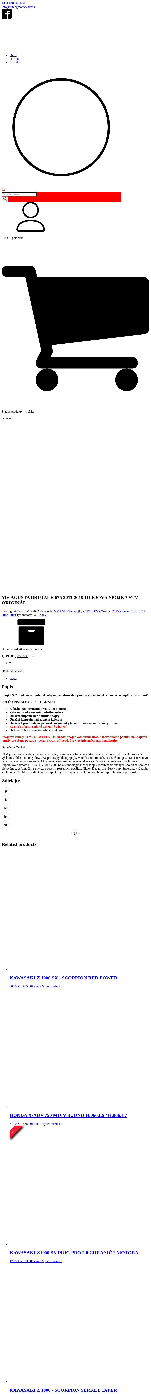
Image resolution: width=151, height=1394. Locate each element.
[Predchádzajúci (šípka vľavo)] (3, 1391)
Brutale (42, 451)
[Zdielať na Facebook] (6, 628)
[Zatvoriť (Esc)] (15, 1388)
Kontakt (15, 62)
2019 (13, 451)
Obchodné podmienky (16, 1337)
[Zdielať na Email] (6, 645)
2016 (134, 448)
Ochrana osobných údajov (46, 1337)
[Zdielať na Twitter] (6, 662)
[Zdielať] (11, 1388)
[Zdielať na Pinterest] (6, 636)
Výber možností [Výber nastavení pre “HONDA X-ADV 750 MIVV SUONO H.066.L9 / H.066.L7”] (52, 960)
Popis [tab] (13, 515)
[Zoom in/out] (3, 1388)
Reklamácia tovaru (104, 1337)
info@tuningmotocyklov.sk (19, 7)
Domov (6, 1321)
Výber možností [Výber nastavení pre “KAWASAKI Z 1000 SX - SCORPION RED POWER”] (52, 823)
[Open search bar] (3, 190)
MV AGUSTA (63, 448)
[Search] (5, 199)
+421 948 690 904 (13, 3)
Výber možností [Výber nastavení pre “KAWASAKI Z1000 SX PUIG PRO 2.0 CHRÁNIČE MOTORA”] (52, 1097)
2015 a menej (120, 448)
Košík (25, 1321)
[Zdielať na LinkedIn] (6, 653)
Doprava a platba (126, 1337)
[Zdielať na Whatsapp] (75, 670)
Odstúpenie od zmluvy (77, 1337)
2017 (142, 448)
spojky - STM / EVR (87, 448)
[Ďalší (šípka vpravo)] (7, 1391)
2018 (5, 451)
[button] (75, 217)
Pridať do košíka (12, 507)
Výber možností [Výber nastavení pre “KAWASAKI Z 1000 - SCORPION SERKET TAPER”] (54, 1235)
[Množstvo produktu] (19, 504)
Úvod (13, 55)
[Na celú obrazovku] (7, 1388)
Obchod (15, 58)
